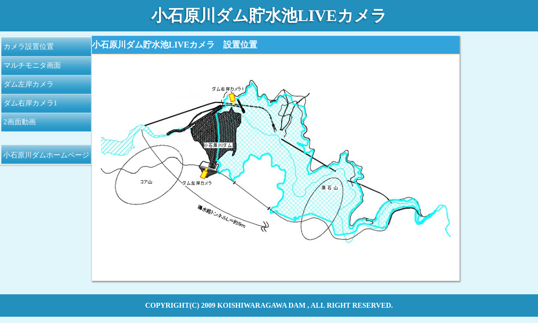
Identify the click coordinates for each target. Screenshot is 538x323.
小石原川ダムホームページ (46, 155)
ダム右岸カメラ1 (30, 103)
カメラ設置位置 (29, 46)
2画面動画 (20, 122)
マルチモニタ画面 (32, 65)
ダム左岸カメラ (29, 84)
